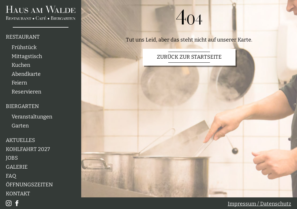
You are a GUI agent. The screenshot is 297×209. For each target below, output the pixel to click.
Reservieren (26, 92)
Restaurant (23, 37)
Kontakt (18, 194)
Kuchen (21, 65)
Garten (20, 126)
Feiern (19, 83)
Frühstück (24, 47)
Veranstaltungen (32, 117)
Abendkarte (26, 74)
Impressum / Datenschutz (259, 204)
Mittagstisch (27, 56)
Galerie (17, 167)
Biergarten (22, 106)
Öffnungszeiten (29, 185)
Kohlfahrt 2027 (28, 149)
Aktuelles (20, 140)
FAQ (11, 176)
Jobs (12, 158)
